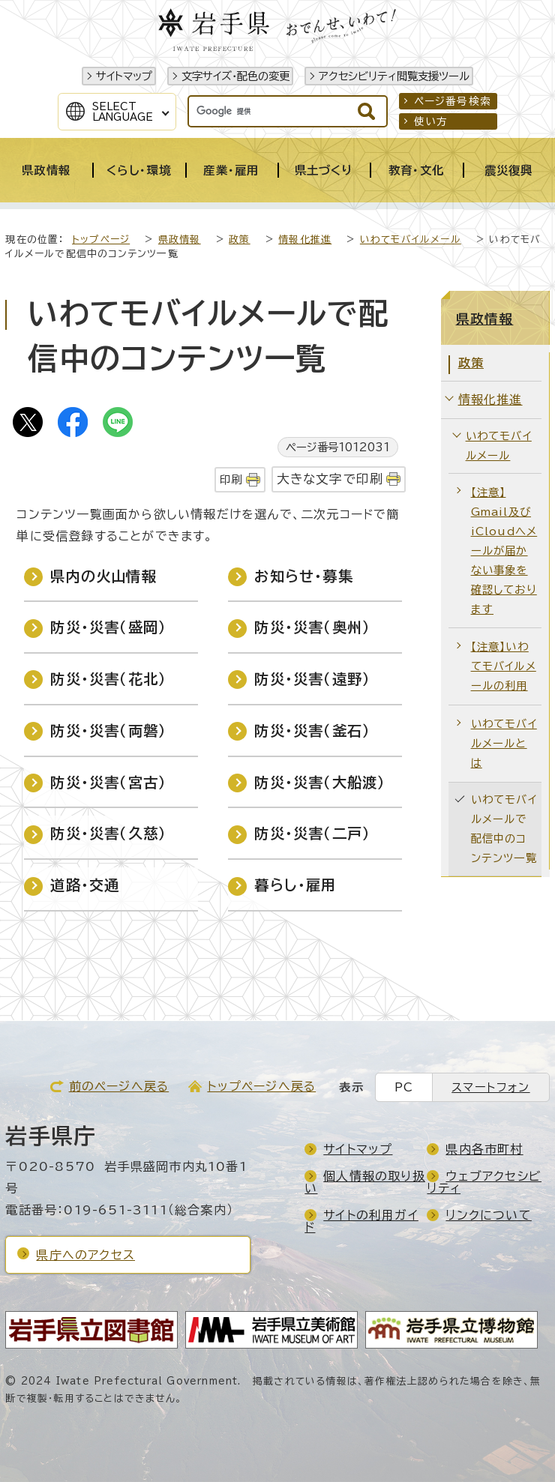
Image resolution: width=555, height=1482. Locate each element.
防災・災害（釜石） (312, 730)
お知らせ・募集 (303, 576)
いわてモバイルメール (410, 239)
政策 (239, 239)
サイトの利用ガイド (361, 1221)
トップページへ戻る (261, 1086)
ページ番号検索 (452, 101)
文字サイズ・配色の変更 (236, 76)
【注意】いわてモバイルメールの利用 (503, 666)
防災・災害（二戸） (312, 833)
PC (403, 1087)
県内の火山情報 (103, 576)
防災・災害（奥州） (312, 627)
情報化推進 (305, 239)
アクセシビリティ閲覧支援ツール (394, 76)
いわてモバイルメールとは (504, 743)
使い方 (431, 121)
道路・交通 (84, 885)
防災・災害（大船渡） (320, 782)
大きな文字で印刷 (330, 478)
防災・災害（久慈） (108, 833)
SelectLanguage (122, 111)
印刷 (231, 479)
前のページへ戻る (119, 1086)
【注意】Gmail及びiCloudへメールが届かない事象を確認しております (504, 551)
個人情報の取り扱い (364, 1182)
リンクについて (488, 1215)
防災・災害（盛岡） (108, 627)
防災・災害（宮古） (108, 782)
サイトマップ (124, 76)
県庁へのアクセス (85, 1255)
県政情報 (179, 239)
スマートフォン (491, 1087)
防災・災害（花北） (108, 679)
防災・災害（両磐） (108, 730)
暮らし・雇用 (295, 885)
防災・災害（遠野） (312, 679)
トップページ (101, 239)
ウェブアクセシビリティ (484, 1182)
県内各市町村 (484, 1149)
